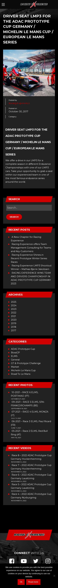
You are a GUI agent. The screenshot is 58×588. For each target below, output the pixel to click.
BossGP (15, 352)
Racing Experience (19, 103)
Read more (33, 582)
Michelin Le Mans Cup (23, 370)
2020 (14, 319)
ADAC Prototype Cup (23, 349)
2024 (13, 305)
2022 (13, 312)
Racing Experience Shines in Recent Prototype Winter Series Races (29, 258)
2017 (13, 330)
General (15, 359)
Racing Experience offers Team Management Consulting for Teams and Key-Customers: (31, 248)
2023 (13, 309)
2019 (13, 323)
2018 (13, 327)
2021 (13, 316)
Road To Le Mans (20, 374)
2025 (13, 302)
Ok (21, 582)
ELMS (14, 356)
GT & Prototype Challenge (26, 363)
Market (15, 366)
